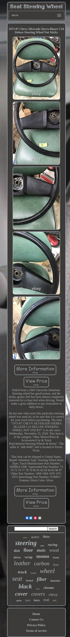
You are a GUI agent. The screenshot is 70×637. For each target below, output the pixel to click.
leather (22, 563)
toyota (33, 573)
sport (25, 537)
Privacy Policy (36, 625)
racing (52, 545)
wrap (28, 557)
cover (21, 594)
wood (54, 550)
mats (41, 550)
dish (17, 551)
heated (29, 580)
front (56, 557)
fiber (41, 579)
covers (38, 594)
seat (17, 578)
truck (22, 572)
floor (28, 550)
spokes (35, 537)
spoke (19, 600)
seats (38, 589)
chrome (48, 588)
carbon (41, 563)
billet (42, 546)
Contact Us (36, 619)
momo (42, 556)
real (46, 600)
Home (36, 613)
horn (37, 600)
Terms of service (36, 630)
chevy (53, 594)
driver (17, 557)
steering (26, 543)
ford (27, 600)
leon (56, 564)
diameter (55, 580)
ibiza (46, 536)
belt (55, 600)
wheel (47, 570)
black (25, 586)
